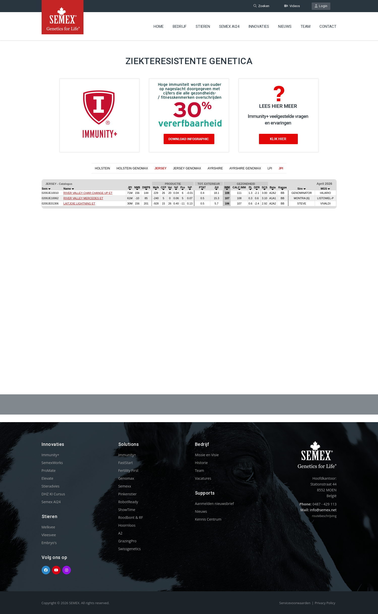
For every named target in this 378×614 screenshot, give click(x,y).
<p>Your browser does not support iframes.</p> (189, 271)
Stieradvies (51, 486)
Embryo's (49, 542)
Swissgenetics (129, 548)
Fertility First (128, 470)
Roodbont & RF (130, 517)
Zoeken (261, 6)
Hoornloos (127, 525)
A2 (120, 533)
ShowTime (126, 509)
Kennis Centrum (208, 519)
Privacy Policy (325, 603)
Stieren (203, 26)
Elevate (47, 478)
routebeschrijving (324, 516)
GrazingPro (127, 541)
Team (305, 26)
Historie (201, 462)
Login (321, 6)
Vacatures (203, 478)
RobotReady (128, 501)
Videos (292, 6)
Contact (327, 26)
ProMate (49, 470)
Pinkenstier (127, 494)
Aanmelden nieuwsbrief (214, 503)
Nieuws (285, 26)
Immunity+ (51, 454)
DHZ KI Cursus (53, 494)
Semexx (124, 486)
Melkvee (48, 527)
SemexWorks (52, 462)
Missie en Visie (207, 454)
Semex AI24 (229, 26)
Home (159, 26)
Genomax (126, 478)
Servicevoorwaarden (295, 603)
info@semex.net (323, 509)
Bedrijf (180, 26)
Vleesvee (49, 534)
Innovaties (258, 26)
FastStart (125, 462)
